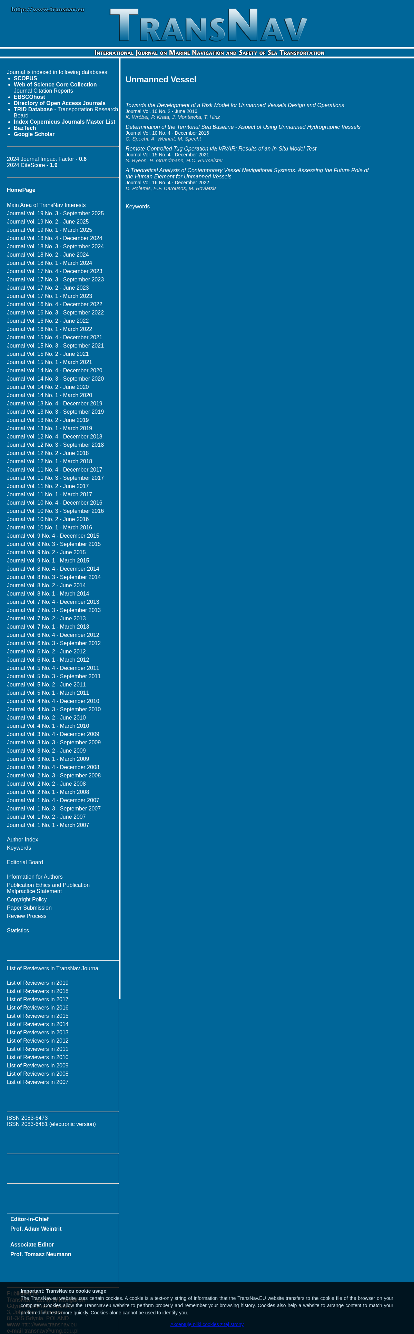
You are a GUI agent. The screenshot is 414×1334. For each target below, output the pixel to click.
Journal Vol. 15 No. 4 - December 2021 (54, 337)
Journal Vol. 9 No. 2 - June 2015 (46, 552)
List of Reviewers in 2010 (38, 1057)
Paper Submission (29, 908)
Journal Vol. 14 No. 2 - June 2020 (48, 387)
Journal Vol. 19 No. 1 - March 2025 (49, 230)
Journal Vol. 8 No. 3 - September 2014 (54, 577)
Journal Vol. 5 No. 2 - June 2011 (46, 684)
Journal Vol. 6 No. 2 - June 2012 (46, 651)
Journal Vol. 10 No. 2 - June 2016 (48, 519)
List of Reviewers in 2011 (38, 1049)
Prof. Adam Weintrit (35, 1229)
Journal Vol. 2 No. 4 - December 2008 (53, 767)
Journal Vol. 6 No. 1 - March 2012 (48, 660)
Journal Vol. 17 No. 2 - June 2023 (48, 288)
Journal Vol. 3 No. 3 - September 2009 (54, 742)
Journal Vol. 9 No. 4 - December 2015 (53, 536)
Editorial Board (25, 862)
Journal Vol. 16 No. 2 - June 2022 (48, 321)
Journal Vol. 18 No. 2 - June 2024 (48, 255)
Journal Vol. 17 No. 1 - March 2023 (49, 296)
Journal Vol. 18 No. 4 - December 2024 (54, 238)
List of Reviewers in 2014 (38, 1024)
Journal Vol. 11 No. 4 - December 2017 (54, 470)
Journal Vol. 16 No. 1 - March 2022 (49, 329)
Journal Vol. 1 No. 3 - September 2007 (54, 808)
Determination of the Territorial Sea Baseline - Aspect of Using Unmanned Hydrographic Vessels (243, 127)
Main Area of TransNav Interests (46, 205)
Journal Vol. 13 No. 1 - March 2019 (49, 428)
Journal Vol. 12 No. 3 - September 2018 (55, 445)
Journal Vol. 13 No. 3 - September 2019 (55, 412)
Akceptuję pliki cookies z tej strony (207, 1324)
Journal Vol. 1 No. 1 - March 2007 (48, 825)
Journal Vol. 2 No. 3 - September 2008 (54, 775)
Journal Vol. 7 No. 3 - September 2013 (54, 610)
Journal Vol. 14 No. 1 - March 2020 (49, 395)
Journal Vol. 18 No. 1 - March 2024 (49, 263)
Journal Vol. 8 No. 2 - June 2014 (46, 585)
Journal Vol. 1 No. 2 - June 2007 (46, 817)
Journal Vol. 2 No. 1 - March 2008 (48, 792)
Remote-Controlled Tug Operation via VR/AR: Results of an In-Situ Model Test (221, 149)
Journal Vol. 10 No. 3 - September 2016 (55, 511)
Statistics (18, 930)
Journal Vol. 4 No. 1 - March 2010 (48, 726)
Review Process (27, 916)
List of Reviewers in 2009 (38, 1065)
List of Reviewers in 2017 (38, 999)
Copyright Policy (27, 899)
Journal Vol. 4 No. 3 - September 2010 (54, 709)
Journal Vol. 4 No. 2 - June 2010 (46, 718)
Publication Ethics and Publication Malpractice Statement (48, 888)
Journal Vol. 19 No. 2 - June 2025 (48, 222)
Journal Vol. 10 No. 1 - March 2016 (49, 527)
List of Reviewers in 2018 (38, 991)
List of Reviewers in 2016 (38, 1008)
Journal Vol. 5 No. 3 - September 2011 (54, 676)
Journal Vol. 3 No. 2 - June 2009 (46, 751)
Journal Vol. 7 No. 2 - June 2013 (46, 618)
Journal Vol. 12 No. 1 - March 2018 (49, 461)
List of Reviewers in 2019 (38, 983)
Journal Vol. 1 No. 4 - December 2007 (53, 800)
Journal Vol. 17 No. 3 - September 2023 (55, 279)
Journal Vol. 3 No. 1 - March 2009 (48, 759)
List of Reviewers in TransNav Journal (53, 968)
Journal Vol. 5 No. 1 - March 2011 (48, 693)
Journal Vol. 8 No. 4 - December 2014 (53, 569)
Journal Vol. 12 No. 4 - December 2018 (54, 437)
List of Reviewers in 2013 (38, 1032)
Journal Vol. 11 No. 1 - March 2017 (49, 494)
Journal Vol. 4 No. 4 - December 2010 (53, 701)
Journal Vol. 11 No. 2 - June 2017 (48, 486)
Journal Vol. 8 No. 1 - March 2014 (48, 594)
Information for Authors (35, 877)
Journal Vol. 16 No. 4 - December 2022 (54, 304)
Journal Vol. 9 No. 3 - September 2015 (54, 544)
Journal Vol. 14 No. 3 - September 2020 (55, 379)
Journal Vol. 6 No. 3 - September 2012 (54, 643)
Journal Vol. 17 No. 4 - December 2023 (54, 271)
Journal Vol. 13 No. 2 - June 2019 (48, 420)
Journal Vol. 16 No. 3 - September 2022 (55, 313)
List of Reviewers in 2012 (38, 1041)
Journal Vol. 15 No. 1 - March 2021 (49, 362)
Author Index (22, 839)
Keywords (19, 848)
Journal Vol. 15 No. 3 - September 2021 (55, 346)
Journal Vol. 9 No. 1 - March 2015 (48, 560)
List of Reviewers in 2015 (38, 1016)
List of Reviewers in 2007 (38, 1082)
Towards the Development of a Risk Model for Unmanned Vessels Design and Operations (235, 105)
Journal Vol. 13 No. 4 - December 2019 (54, 403)
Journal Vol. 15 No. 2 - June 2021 (48, 354)
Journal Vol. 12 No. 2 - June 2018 (48, 453)
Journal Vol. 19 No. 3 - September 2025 (55, 213)
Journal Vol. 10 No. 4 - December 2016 (54, 503)
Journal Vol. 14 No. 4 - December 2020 (54, 370)
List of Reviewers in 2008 (38, 1074)
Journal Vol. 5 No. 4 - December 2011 (53, 668)
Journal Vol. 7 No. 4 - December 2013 (53, 602)
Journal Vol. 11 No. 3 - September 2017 (55, 478)
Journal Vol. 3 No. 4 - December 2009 (53, 734)
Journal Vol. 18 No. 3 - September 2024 (55, 246)
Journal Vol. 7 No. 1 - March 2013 (48, 627)
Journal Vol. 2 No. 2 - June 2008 (46, 784)
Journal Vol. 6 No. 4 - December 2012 (53, 635)
